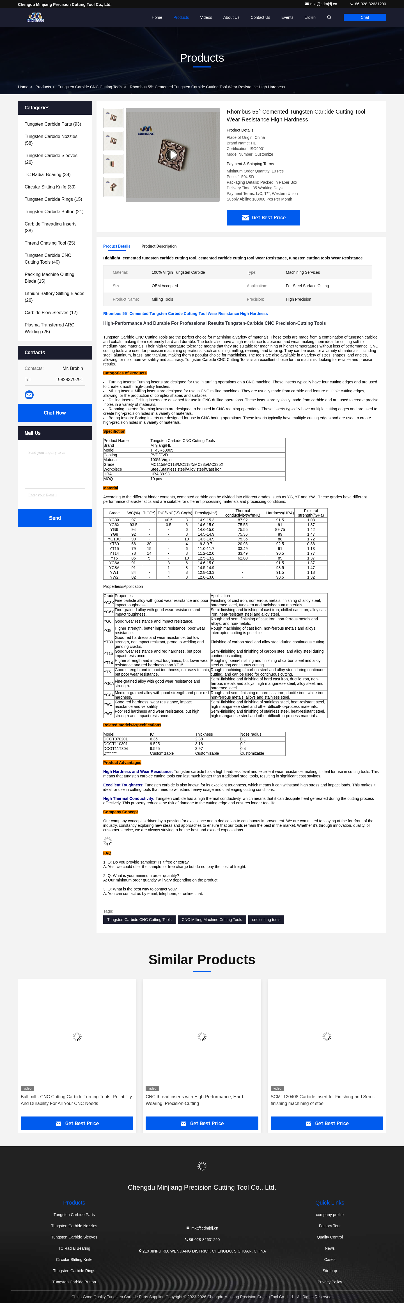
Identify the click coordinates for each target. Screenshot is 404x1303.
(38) (51, 227)
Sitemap (330, 1271)
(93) (53, 124)
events (287, 17)
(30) (50, 187)
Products (181, 17)
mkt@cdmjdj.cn (321, 4)
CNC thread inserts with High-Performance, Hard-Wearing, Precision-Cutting (195, 1100)
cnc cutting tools (266, 919)
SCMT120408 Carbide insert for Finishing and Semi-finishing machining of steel (323, 1100)
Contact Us (260, 17)
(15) (53, 199)
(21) (54, 211)
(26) (51, 159)
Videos (206, 17)
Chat (365, 17)
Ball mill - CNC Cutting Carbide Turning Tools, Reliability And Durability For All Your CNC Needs (76, 1100)
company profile (330, 1214)
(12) (51, 312)
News (330, 1248)
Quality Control (330, 1237)
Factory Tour (330, 1226)
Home (157, 17)
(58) (51, 140)
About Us (231, 17)
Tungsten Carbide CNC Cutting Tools (90, 87)
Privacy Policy (330, 1282)
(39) (48, 174)
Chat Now (55, 413)
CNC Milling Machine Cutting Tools (212, 919)
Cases (330, 1259)
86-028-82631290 (368, 4)
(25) (50, 243)
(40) (48, 258)
